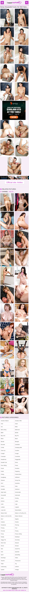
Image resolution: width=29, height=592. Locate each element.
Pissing (2, 528)
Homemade (18, 492)
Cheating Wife (18, 447)
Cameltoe (17, 444)
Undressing (3, 566)
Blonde (2, 441)
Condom (17, 450)
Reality (2, 536)
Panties (17, 522)
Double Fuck (4, 462)
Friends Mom (18, 474)
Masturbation (18, 510)
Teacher (3, 560)
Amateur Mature (5, 420)
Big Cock (3, 435)
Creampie (3, 456)
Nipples (17, 519)
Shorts (2, 545)
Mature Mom (4, 513)
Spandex (17, 551)
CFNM (2, 447)
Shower (17, 545)
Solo (2, 551)
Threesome (18, 560)
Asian (16, 423)
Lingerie (17, 507)
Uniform (17, 566)
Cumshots (17, 456)
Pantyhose (3, 525)
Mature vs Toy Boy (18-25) (21, 513)
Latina (16, 501)
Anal (2, 423)
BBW (2, 432)
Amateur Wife (18, 420)
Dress (16, 462)
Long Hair (3, 510)
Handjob (3, 489)
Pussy (2, 534)
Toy (16, 563)
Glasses (3, 480)
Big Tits (17, 435)
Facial (2, 468)
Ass (2, 426)
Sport (2, 554)
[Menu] (2, 2)
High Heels (3, 492)
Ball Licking (3, 429)
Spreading (17, 554)
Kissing (17, 498)
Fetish (2, 471)
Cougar (17, 453)
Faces (16, 465)
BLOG (4, 590)
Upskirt (2, 569)
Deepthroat (3, 459)
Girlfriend (17, 477)
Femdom (17, 468)
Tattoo (16, 557)
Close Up (3, 450)
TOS (7, 590)
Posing (16, 531)
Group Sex (17, 480)
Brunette (3, 444)
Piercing (17, 525)
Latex (2, 504)
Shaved (17, 542)
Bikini (2, 438)
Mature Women (18, 516)
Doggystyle (17, 459)
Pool (16, 528)
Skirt (2, 548)
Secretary (17, 539)
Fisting (2, 474)
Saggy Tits (3, 539)
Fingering (17, 471)
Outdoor (3, 522)
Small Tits (17, 548)
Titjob (2, 563)
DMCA (16, 590)
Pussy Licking (18, 534)
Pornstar (3, 531)
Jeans (2, 498)
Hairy (16, 486)
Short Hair (3, 542)
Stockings (3, 557)
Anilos (11, 191)
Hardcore (17, 489)
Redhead (17, 536)
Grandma (17, 483)
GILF (2, 483)
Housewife (3, 495)
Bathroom (17, 429)
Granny (2, 486)
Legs (16, 504)
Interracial (17, 495)
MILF (2, 519)
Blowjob (17, 441)
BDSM (16, 432)
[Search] (26, 2)
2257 (19, 590)
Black (16, 438)
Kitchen (2, 501)
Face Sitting (4, 465)
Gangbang (3, 477)
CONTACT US (23, 590)
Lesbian (3, 507)
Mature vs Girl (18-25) (6, 516)
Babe (16, 426)
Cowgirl (2, 453)
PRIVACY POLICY (11, 590)
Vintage (17, 569)
